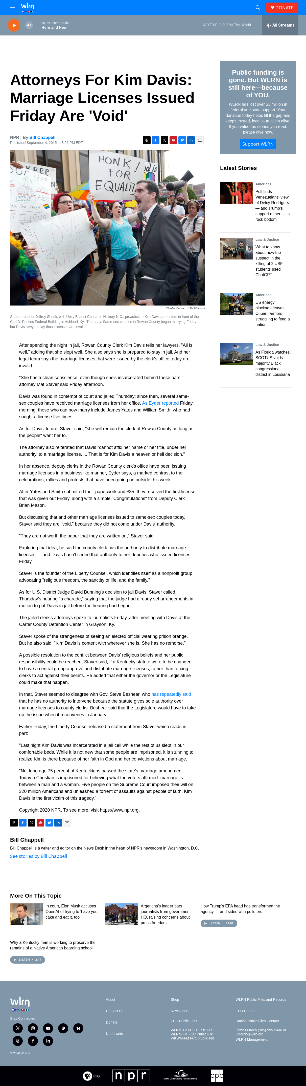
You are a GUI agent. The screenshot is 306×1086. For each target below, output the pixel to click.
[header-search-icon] (258, 7)
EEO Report (245, 1011)
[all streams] (280, 25)
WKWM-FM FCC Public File (193, 1038)
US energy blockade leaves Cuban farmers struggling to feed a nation (272, 313)
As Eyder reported (160, 403)
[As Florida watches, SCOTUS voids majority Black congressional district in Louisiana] (236, 354)
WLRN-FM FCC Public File (192, 1034)
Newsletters (180, 1011)
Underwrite (114, 1034)
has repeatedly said (171, 694)
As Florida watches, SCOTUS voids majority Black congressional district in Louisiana (273, 363)
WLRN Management (252, 1039)
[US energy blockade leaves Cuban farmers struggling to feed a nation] (236, 304)
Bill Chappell (43, 137)
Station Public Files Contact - (258, 1021)
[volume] (29, 25)
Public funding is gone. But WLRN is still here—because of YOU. (257, 84)
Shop (175, 1000)
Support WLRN (258, 144)
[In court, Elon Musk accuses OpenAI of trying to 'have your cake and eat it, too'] (26, 914)
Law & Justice (267, 239)
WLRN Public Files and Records (261, 1000)
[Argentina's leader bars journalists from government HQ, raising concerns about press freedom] (121, 914)
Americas (263, 184)
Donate (111, 1022)
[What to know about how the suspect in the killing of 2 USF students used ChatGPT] (236, 248)
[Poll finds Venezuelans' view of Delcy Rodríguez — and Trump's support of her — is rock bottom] (236, 193)
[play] (14, 25)
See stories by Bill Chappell (38, 856)
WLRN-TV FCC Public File (192, 1030)
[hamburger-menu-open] (12, 8)
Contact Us (114, 1011)
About (110, 1000)
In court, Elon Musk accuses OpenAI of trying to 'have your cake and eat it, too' (72, 911)
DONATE (284, 7)
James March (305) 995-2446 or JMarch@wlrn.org (261, 1032)
